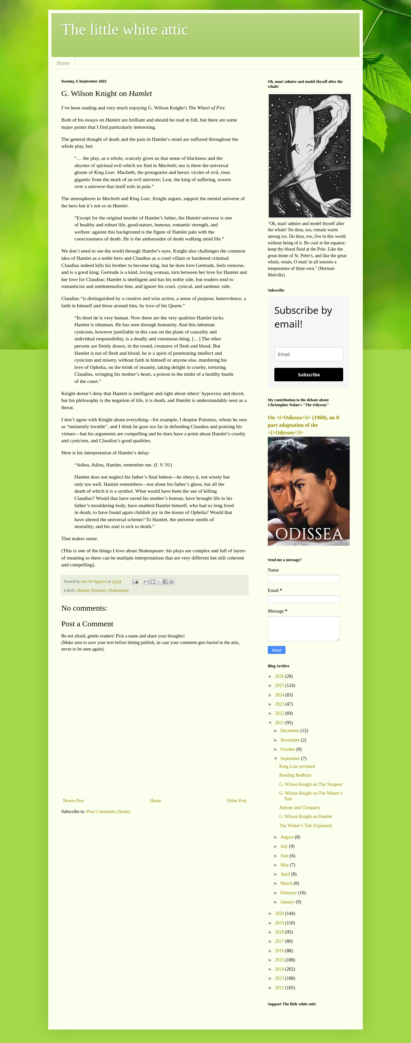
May (285, 865)
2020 (280, 913)
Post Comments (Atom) (108, 811)
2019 (280, 922)
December (290, 730)
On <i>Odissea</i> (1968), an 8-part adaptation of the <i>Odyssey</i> (304, 425)
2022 (280, 713)
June (285, 855)
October (288, 749)
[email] (308, 354)
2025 (280, 685)
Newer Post (73, 800)
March (286, 883)
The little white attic (124, 29)
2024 (280, 694)
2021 (280, 722)
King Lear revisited (297, 766)
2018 (280, 932)
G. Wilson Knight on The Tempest (310, 784)
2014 (280, 969)
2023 (280, 704)
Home (63, 63)
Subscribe (309, 374)
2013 (280, 978)
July (284, 846)
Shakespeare (118, 590)
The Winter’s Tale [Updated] (305, 825)
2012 (280, 987)
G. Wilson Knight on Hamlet (305, 816)
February (289, 892)
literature (98, 590)
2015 (280, 960)
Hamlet (83, 590)
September (290, 758)
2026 (280, 676)
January (288, 902)
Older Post (237, 800)
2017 (280, 941)
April (285, 874)
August (287, 837)
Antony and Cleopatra (299, 807)
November (290, 740)
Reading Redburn (295, 775)
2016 (280, 950)
